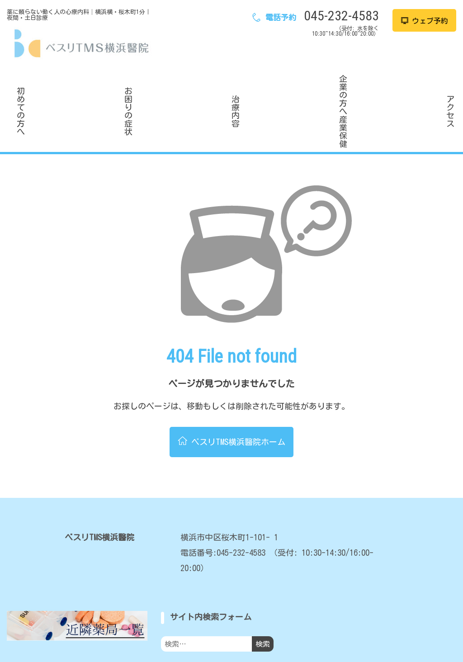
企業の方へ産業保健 (322, 87)
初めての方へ (49, 87)
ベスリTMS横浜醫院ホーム (232, 395)
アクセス (413, 87)
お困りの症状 (140, 87)
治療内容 (231, 87)
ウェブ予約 (424, 20)
